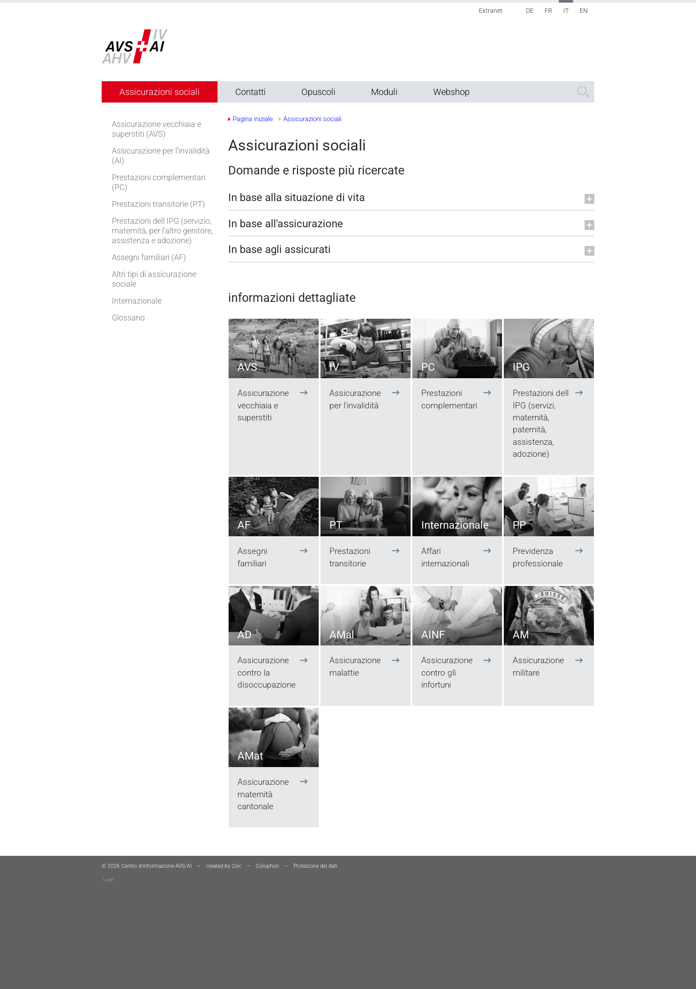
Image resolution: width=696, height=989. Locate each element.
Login (108, 879)
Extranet (490, 10)
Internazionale (137, 300)
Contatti (250, 92)
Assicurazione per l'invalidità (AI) (161, 155)
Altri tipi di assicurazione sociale (154, 279)
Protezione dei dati (315, 866)
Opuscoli (318, 92)
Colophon (267, 866)
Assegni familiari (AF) (149, 257)
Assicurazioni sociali (159, 92)
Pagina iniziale (253, 119)
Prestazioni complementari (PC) (159, 182)
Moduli (384, 92)
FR (548, 10)
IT (566, 10)
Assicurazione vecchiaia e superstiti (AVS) (156, 128)
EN (584, 10)
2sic (236, 866)
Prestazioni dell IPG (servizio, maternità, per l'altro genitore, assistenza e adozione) (162, 230)
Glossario (128, 317)
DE (530, 10)
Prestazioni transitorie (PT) (158, 204)
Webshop (451, 92)
